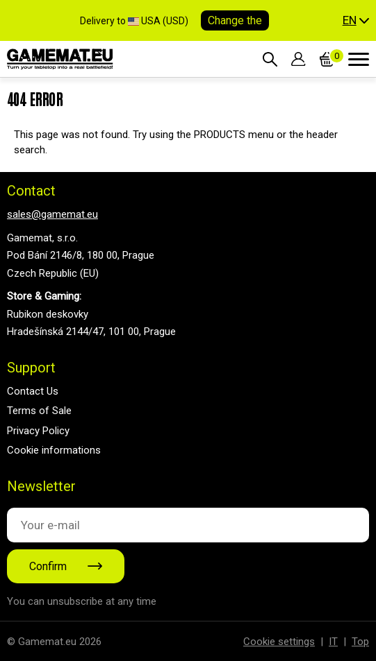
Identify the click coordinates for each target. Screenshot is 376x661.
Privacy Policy (38, 430)
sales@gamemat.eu (52, 214)
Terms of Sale (39, 410)
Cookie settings (279, 641)
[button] (356, 21)
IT (333, 641)
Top (360, 641)
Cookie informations (54, 450)
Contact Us (32, 391)
